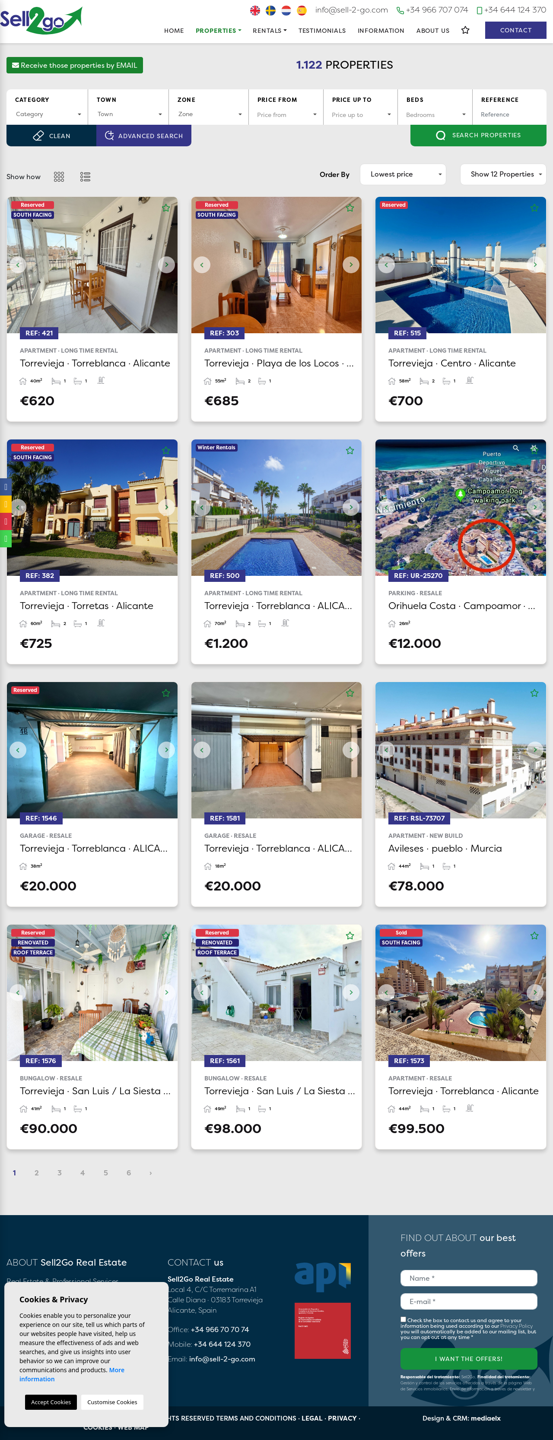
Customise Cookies (112, 1402)
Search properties (478, 135)
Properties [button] (216, 30)
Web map (133, 1427)
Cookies (97, 1427)
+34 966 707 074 (432, 9)
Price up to (352, 100)
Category (32, 100)
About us (433, 30)
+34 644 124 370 (512, 9)
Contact (516, 30)
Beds (415, 100)
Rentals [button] (267, 30)
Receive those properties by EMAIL (74, 65)
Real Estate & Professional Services (62, 1281)
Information (381, 30)
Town (107, 100)
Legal (312, 1418)
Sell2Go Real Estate (41, 20)
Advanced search (144, 136)
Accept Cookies (51, 1402)
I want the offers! (468, 1359)
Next (167, 265)
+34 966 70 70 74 (220, 1329)
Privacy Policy (516, 1325)
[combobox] (47, 114)
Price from (277, 100)
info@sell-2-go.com (351, 9)
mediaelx (486, 1418)
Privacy (342, 1418)
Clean (51, 135)
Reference (500, 100)
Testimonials (322, 30)
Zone (187, 100)
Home (174, 30)
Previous (18, 265)
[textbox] (47, 113)
